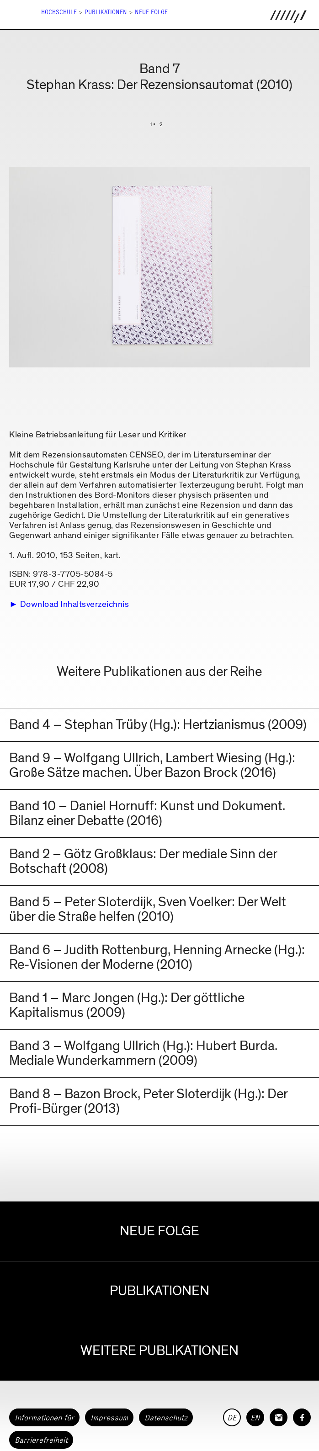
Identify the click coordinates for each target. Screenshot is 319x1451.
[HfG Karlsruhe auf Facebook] (302, 1417)
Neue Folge (151, 12)
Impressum (109, 1418)
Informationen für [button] (44, 1418)
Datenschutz (165, 1418)
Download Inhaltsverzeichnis (74, 604)
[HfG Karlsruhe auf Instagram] (278, 1417)
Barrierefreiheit (41, 1440)
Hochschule (59, 12)
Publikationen (106, 12)
